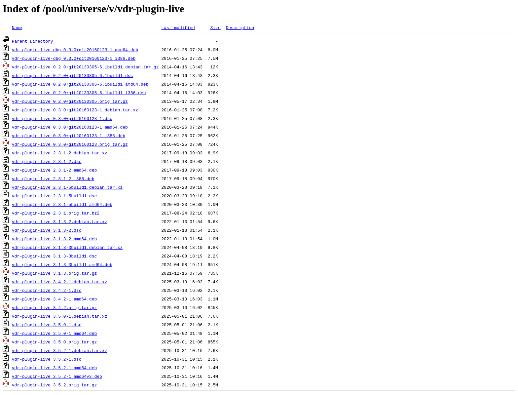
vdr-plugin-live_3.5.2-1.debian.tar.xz (59, 350)
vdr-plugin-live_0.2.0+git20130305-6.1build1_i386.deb (79, 93)
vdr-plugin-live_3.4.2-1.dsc (47, 290)
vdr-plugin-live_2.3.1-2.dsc (47, 161)
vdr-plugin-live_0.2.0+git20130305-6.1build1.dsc (72, 75)
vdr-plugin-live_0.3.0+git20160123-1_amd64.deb (70, 127)
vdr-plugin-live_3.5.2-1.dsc (47, 359)
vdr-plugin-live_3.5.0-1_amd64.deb (54, 333)
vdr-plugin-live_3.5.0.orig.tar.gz (54, 342)
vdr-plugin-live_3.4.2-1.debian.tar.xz (59, 282)
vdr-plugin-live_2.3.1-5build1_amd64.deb (62, 204)
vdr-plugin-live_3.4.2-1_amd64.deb (54, 299)
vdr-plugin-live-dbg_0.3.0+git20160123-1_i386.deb (73, 58)
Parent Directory (32, 41)
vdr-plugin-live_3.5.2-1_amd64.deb (54, 368)
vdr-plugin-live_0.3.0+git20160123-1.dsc (62, 118)
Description (240, 27)
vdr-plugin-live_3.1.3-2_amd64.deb (54, 239)
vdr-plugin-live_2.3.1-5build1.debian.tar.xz (67, 187)
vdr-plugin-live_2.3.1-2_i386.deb (53, 178)
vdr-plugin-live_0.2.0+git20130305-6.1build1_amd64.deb (80, 84)
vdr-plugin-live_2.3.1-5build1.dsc (54, 196)
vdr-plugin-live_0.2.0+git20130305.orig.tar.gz (70, 101)
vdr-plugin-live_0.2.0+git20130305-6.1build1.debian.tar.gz (85, 67)
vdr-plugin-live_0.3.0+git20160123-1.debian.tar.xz (75, 110)
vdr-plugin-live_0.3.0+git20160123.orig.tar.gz (70, 144)
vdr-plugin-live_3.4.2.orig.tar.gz (54, 307)
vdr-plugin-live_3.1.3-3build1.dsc (54, 256)
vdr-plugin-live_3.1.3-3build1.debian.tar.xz (67, 247)
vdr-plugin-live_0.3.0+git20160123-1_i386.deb (68, 135)
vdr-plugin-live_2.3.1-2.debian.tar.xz (59, 153)
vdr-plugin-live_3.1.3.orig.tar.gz (54, 273)
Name (17, 27)
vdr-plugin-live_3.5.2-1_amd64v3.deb (57, 376)
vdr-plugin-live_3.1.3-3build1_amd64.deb (62, 264)
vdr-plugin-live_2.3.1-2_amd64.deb (54, 170)
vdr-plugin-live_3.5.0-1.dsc (47, 325)
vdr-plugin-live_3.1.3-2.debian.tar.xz (59, 221)
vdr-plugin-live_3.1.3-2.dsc (47, 230)
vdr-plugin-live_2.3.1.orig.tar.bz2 (55, 213)
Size (215, 27)
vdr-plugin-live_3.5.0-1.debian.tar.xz (59, 316)
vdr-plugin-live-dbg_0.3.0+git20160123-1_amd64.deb (75, 50)
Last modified (178, 27)
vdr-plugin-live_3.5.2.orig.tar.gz (54, 385)
